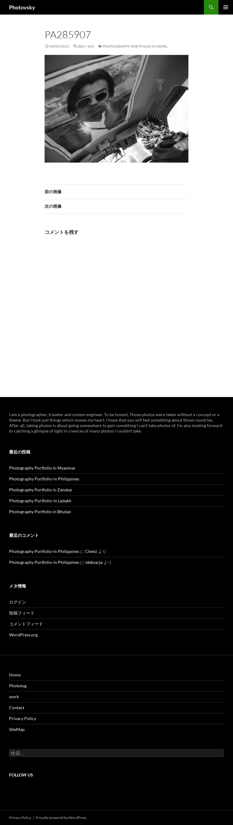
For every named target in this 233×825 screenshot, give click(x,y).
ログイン (17, 601)
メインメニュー (225, 7)
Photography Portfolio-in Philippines (44, 478)
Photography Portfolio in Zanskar (41, 489)
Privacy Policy (22, 718)
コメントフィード (26, 623)
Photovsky (22, 7)
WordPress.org (23, 634)
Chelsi (91, 551)
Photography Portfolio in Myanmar (42, 467)
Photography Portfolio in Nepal (135, 46)
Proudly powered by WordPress (61, 817)
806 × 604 (86, 46)
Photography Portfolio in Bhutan (40, 511)
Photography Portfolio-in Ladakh (40, 500)
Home (15, 674)
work (14, 696)
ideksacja (94, 562)
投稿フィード (22, 612)
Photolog (17, 685)
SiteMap (17, 729)
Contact (16, 707)
